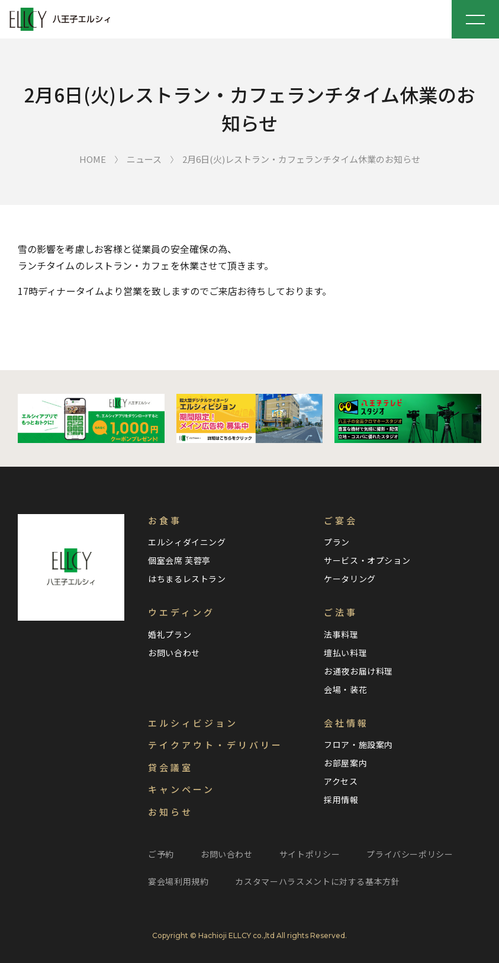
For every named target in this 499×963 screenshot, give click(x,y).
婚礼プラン (169, 634)
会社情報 (346, 723)
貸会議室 (170, 767)
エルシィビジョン (193, 723)
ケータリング (350, 579)
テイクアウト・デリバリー (215, 745)
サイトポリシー (309, 854)
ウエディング (181, 612)
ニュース (144, 159)
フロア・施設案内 (358, 744)
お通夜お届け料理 (358, 671)
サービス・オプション (367, 560)
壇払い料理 (345, 653)
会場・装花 (345, 689)
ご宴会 (341, 520)
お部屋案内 (345, 763)
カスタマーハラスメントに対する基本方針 (317, 881)
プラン (337, 542)
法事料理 (341, 634)
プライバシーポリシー (409, 854)
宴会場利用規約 (178, 881)
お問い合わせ (174, 653)
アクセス (341, 781)
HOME (92, 159)
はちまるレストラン (187, 579)
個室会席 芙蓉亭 (179, 560)
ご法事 (341, 612)
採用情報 (341, 799)
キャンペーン (181, 789)
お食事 (165, 520)
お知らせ (170, 811)
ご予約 (161, 854)
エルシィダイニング (187, 542)
